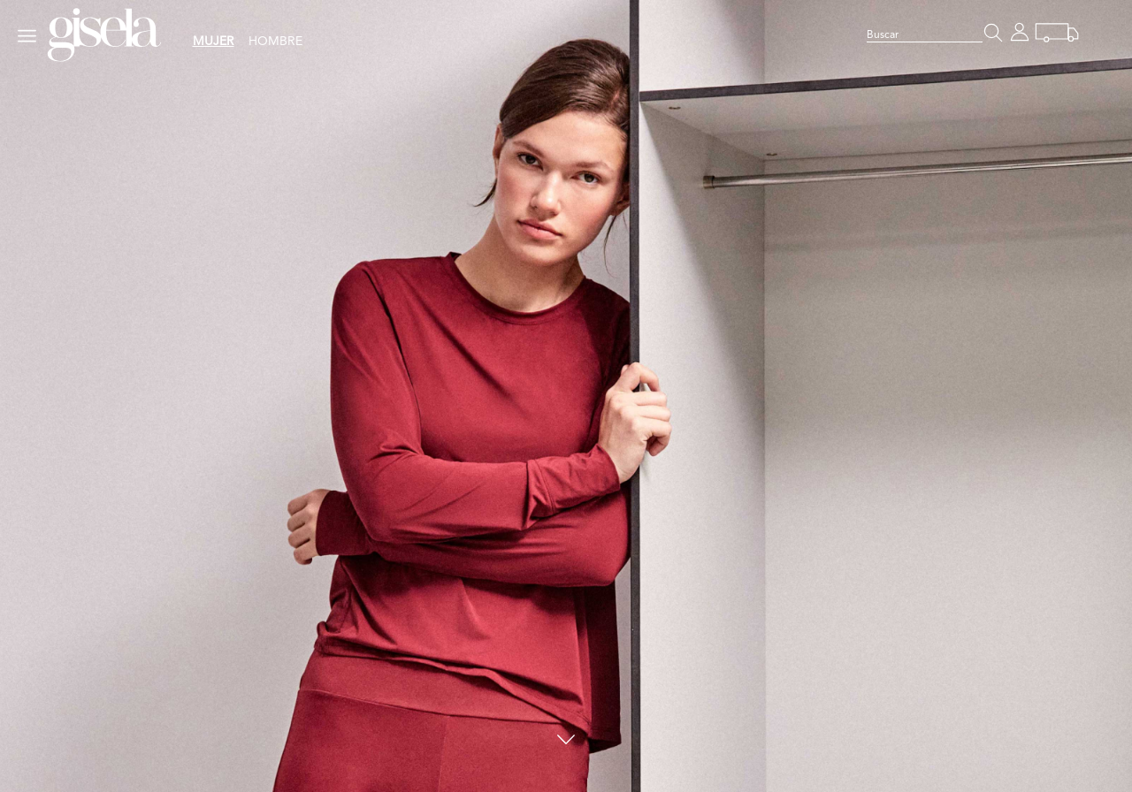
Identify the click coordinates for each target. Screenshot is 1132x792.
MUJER (213, 41)
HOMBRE (275, 41)
